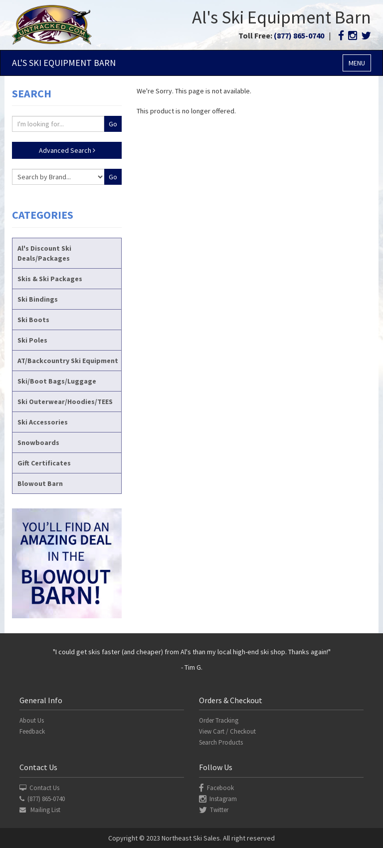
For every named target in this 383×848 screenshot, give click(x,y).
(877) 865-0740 (299, 35)
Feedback (32, 731)
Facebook (216, 788)
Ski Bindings (37, 299)
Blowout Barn (40, 483)
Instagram (218, 799)
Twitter (213, 810)
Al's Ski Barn (64, 62)
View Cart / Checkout (227, 731)
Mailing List (39, 810)
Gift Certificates (44, 462)
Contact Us (39, 788)
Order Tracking (218, 720)
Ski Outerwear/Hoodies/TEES (65, 401)
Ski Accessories (42, 422)
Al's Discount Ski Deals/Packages (44, 253)
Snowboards (38, 442)
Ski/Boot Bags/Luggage (56, 381)
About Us (31, 720)
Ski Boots (33, 319)
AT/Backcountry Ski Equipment (67, 360)
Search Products (221, 742)
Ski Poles (32, 340)
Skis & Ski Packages (49, 278)
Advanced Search (67, 150)
